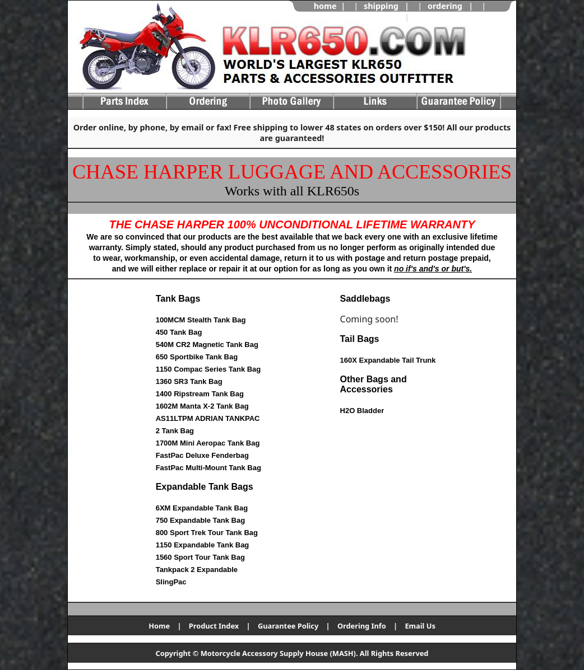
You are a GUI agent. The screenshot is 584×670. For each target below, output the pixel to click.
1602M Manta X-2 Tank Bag (202, 406)
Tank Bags (178, 298)
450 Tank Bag (179, 332)
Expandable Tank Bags (204, 486)
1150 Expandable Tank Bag (202, 545)
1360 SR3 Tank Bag (189, 381)
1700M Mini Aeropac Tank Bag (208, 443)
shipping (381, 6)
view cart (433, 17)
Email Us (420, 626)
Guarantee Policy (288, 626)
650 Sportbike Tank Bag (197, 357)
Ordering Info (361, 626)
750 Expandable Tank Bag (200, 520)
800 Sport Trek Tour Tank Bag (207, 532)
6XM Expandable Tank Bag (202, 508)
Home (159, 626)
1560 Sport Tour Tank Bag (200, 557)
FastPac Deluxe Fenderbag (202, 455)
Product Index (214, 626)
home (325, 6)
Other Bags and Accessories (373, 384)
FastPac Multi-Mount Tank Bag (208, 467)
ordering (445, 6)
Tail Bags (359, 339)
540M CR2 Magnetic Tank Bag (207, 344)
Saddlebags (365, 298)
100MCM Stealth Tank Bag (201, 320)
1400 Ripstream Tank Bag (200, 394)
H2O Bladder (362, 410)
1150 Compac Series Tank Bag (208, 369)
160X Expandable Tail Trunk (388, 360)
